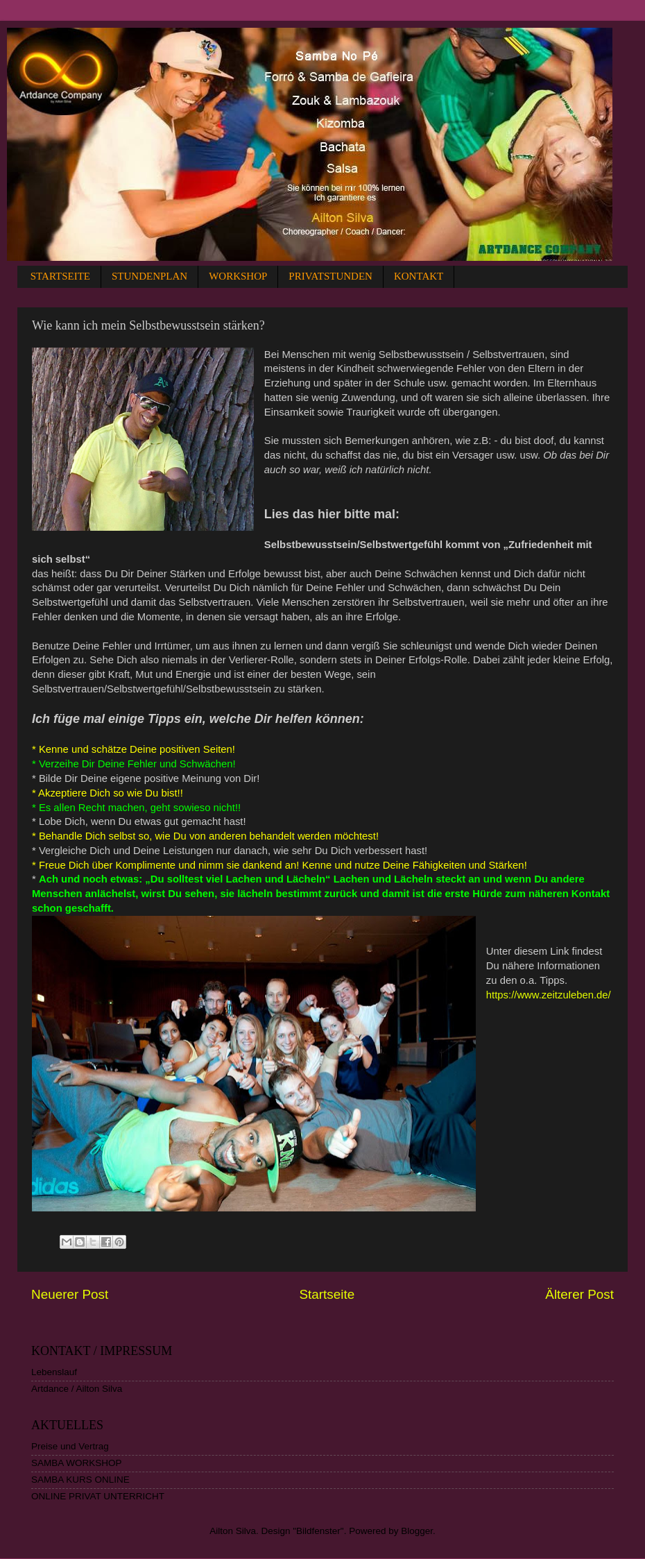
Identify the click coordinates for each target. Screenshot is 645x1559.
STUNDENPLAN (149, 276)
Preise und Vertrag (70, 1446)
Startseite (326, 1294)
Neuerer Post (69, 1294)
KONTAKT (418, 276)
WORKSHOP (238, 276)
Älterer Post (579, 1294)
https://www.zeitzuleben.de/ (548, 994)
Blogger (417, 1531)
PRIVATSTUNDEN (330, 276)
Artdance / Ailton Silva (76, 1388)
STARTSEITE (60, 276)
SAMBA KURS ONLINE (80, 1479)
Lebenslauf (54, 1372)
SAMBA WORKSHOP (76, 1463)
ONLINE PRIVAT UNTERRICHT (97, 1496)
